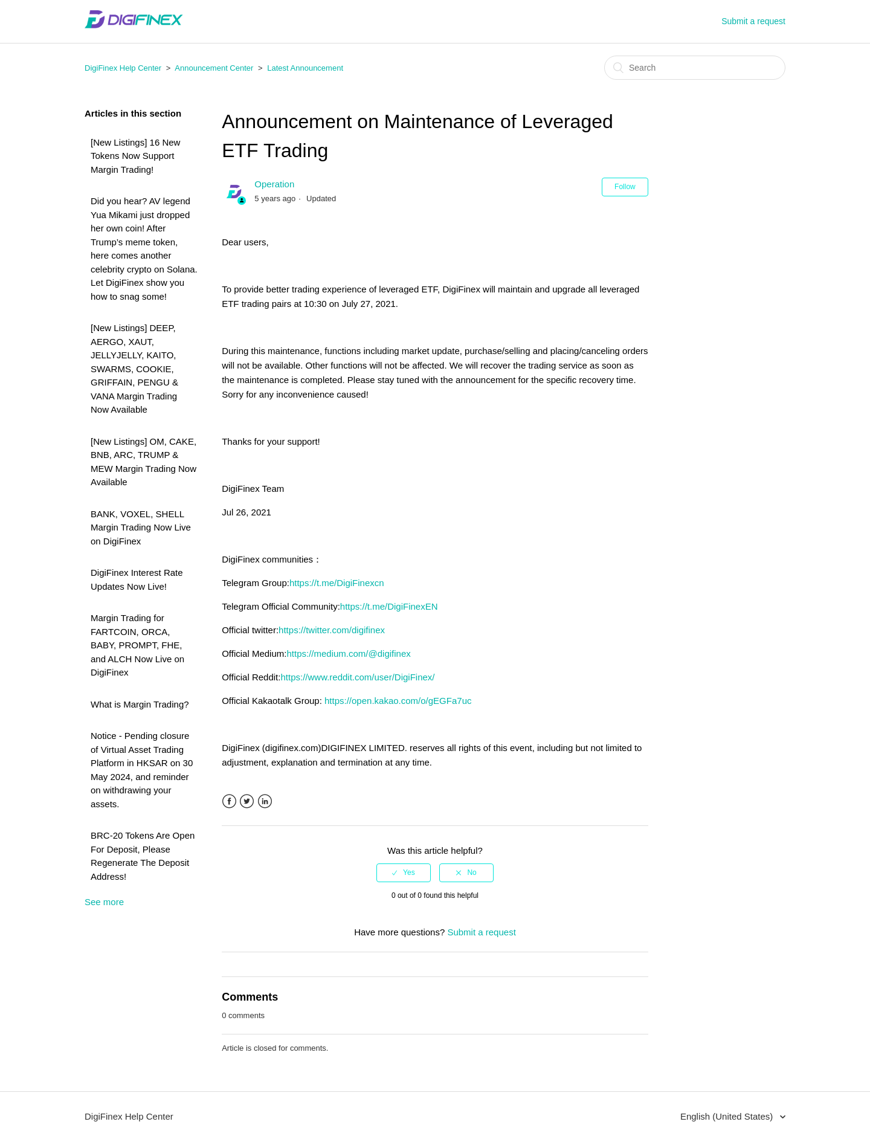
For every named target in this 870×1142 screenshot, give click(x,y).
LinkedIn (264, 801)
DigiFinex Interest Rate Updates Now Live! (137, 579)
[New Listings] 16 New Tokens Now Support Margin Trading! (135, 156)
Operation (274, 184)
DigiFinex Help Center (123, 68)
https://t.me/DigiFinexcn (336, 583)
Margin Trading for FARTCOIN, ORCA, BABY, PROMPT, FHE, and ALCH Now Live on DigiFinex (137, 645)
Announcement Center (214, 68)
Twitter (246, 801)
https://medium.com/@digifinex (348, 653)
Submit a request (753, 21)
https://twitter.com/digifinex (332, 630)
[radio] (403, 872)
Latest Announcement (305, 68)
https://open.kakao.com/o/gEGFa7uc (397, 700)
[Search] (694, 68)
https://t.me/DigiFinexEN (389, 606)
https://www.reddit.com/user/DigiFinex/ (357, 677)
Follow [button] (625, 186)
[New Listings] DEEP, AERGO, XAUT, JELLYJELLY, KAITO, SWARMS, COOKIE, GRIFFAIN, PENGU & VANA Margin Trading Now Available (134, 369)
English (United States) (728, 1116)
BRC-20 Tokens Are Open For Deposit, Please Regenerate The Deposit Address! (143, 856)
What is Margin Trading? (140, 704)
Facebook (229, 801)
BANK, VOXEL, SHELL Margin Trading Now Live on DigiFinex (141, 527)
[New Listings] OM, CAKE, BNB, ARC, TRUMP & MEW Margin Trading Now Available (143, 462)
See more (104, 902)
